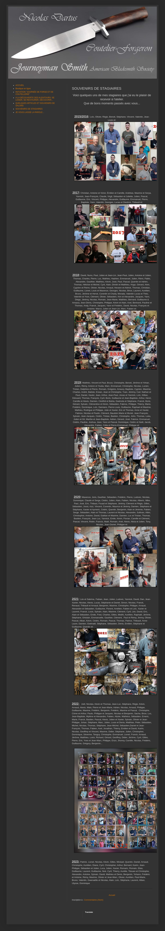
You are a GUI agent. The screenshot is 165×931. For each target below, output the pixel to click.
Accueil (112, 895)
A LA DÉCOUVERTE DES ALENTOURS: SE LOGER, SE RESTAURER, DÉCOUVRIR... (35, 99)
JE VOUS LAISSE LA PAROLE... (30, 112)
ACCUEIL (20, 85)
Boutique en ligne (23, 88)
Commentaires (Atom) (93, 900)
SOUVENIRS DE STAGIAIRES (29, 109)
